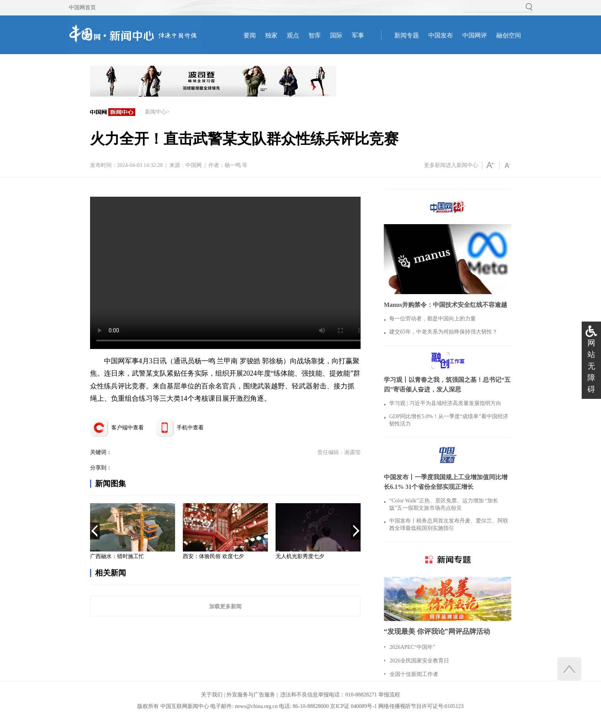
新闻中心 (156, 112)
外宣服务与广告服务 (250, 695)
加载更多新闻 (225, 606)
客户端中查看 (127, 428)
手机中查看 (190, 428)
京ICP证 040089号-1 (353, 706)
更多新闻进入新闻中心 (451, 165)
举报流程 (389, 695)
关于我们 (212, 695)
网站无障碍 (591, 366)
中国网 (194, 165)
